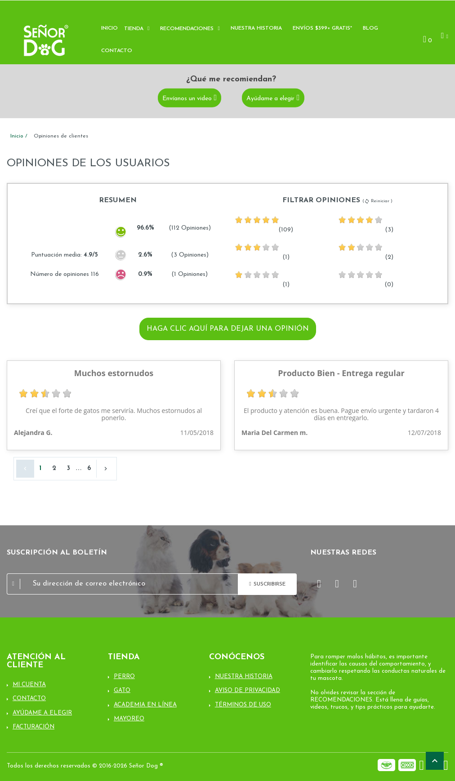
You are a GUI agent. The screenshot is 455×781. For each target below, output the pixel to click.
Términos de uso (243, 705)
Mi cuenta (29, 685)
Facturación (33, 727)
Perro (124, 676)
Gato (122, 690)
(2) (365, 252)
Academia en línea (145, 705)
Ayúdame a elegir (270, 98)
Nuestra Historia (243, 676)
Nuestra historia (256, 28)
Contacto (116, 50)
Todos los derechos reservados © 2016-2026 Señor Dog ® (85, 766)
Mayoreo (129, 719)
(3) (365, 224)
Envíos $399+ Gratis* (322, 28)
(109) (264, 224)
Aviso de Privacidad (247, 690)
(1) (262, 252)
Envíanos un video (187, 98)
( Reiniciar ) (377, 201)
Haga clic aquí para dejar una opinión (228, 329)
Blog (370, 28)
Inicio (109, 28)
